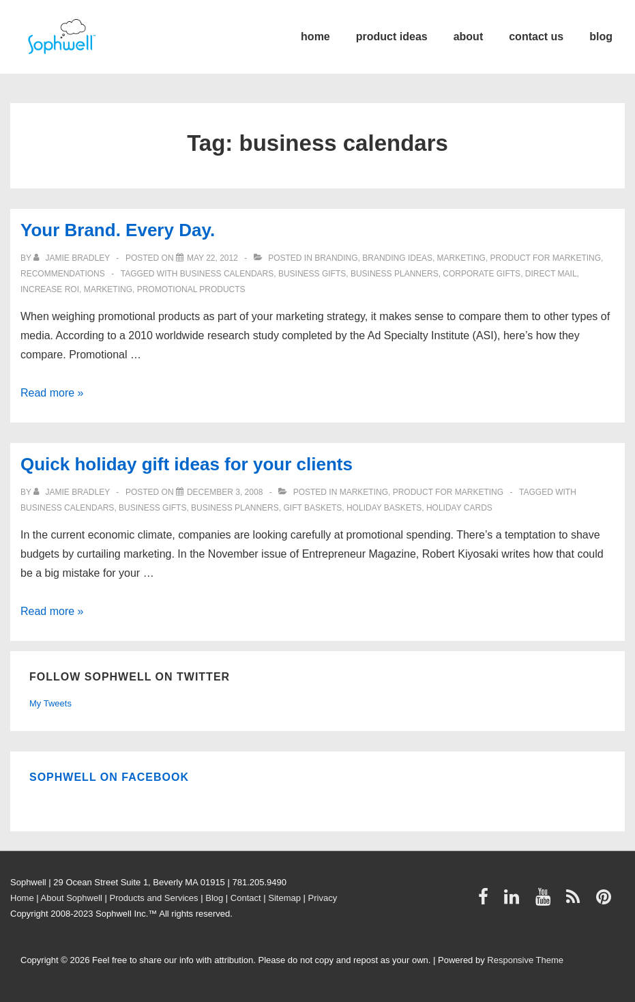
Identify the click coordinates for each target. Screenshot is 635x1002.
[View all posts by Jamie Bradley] (72, 258)
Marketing (461, 258)
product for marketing (545, 258)
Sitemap (284, 898)
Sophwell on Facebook (109, 777)
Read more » (52, 393)
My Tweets (50, 703)
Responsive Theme (525, 960)
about (469, 36)
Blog (214, 898)
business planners (395, 273)
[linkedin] (514, 901)
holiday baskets (384, 508)
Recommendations (62, 273)
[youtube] (546, 901)
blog (600, 36)
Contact (246, 898)
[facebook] (486, 901)
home (315, 36)
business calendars (227, 273)
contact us (536, 36)
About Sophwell (71, 898)
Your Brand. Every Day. (117, 230)
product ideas (392, 36)
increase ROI (49, 289)
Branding (335, 258)
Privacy (323, 898)
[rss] (576, 901)
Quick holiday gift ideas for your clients (186, 464)
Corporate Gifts (481, 273)
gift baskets (312, 508)
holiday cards (459, 508)
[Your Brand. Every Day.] (212, 258)
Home (22, 898)
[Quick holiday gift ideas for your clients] (225, 492)
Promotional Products (191, 289)
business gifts (312, 273)
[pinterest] (605, 901)
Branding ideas (397, 258)
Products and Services (154, 898)
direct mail (551, 273)
